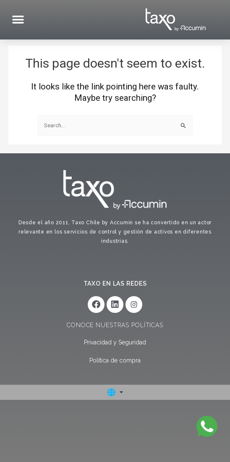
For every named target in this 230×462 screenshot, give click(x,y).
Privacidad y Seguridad (115, 342)
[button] (17, 19)
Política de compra (115, 360)
